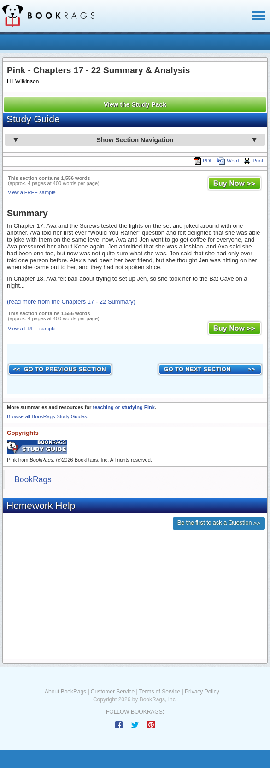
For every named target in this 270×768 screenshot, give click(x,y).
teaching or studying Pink (123, 407)
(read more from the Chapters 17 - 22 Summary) (71, 301)
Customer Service (113, 691)
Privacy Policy (202, 691)
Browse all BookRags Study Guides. (47, 416)
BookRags (33, 479)
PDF (203, 160)
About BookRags (65, 691)
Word (228, 160)
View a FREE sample (32, 192)
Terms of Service (159, 691)
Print (253, 160)
